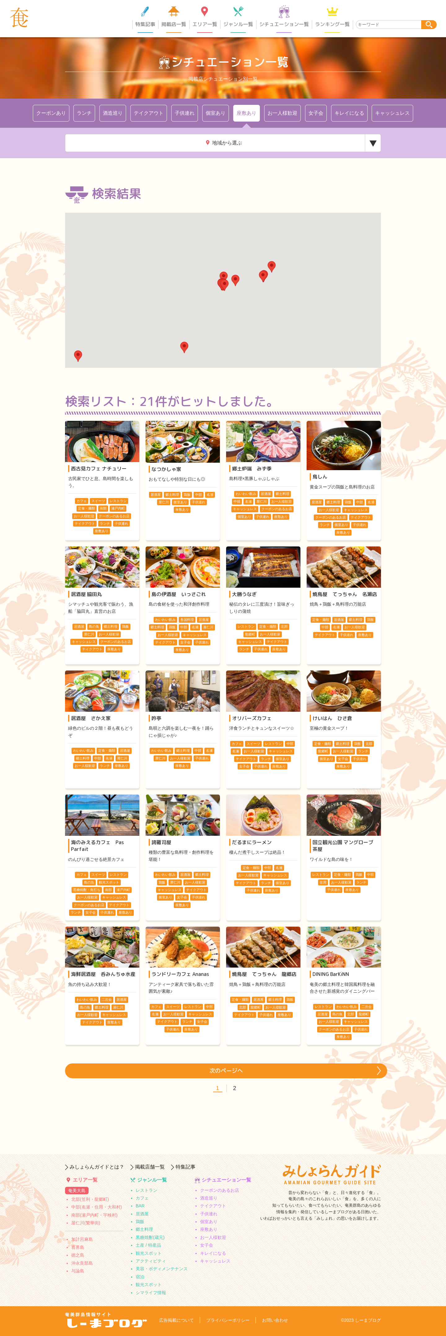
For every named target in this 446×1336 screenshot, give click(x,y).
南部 (103, 508)
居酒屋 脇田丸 (86, 594)
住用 (323, 882)
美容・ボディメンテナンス (162, 1268)
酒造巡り (113, 113)
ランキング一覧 (332, 24)
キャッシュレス (392, 113)
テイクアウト (149, 113)
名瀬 (210, 495)
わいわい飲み (246, 494)
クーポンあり (51, 113)
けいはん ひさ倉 (332, 718)
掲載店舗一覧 (150, 1166)
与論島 (77, 1270)
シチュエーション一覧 (284, 24)
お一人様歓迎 (282, 113)
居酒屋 (156, 495)
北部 (284, 626)
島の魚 (94, 626)
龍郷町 (250, 634)
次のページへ (226, 1071)
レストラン (118, 501)
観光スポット (109, 882)
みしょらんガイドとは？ (97, 1166)
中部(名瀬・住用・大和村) (96, 1207)
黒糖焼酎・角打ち (86, 890)
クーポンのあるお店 (114, 516)
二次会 (107, 999)
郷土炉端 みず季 (252, 468)
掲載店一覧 (173, 24)
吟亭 (156, 718)
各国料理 (187, 619)
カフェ (82, 501)
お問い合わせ (275, 1320)
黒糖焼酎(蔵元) (150, 1237)
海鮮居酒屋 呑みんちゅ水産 (103, 974)
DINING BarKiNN (331, 974)
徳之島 (77, 1255)
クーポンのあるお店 (219, 1190)
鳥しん (320, 476)
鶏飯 (187, 495)
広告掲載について (176, 1320)
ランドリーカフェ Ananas (180, 974)
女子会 (315, 113)
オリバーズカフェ (252, 718)
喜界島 (77, 1247)
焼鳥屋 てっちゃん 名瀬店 (345, 594)
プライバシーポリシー (228, 1320)
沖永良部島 (82, 1263)
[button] (78, 356)
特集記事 (145, 24)
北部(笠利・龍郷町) (90, 1199)
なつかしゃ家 (166, 469)
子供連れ (185, 113)
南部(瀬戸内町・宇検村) (94, 1215)
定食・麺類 (86, 508)
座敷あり (246, 113)
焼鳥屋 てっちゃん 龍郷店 (264, 974)
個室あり (215, 113)
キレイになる (349, 113)
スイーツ (98, 501)
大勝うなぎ (244, 594)
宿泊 (140, 1276)
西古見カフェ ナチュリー (99, 468)
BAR (140, 1205)
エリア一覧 (204, 24)
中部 (198, 495)
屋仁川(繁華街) (85, 1222)
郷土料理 (172, 495)
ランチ (84, 113)
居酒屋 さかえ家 (91, 718)
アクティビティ (151, 1260)
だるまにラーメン (252, 842)
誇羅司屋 (161, 842)
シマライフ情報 (151, 1292)
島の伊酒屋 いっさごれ (178, 594)
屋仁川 (164, 502)
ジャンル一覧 (238, 24)
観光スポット (149, 1253)
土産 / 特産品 (148, 1245)
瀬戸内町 (118, 508)
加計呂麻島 (82, 1239)
